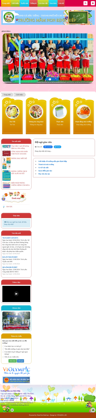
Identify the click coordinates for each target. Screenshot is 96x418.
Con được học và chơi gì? (11, 346)
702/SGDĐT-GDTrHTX (10, 238)
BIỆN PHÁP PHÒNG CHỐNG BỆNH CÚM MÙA (20, 184)
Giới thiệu (15, 3)
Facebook (48, 147)
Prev (5, 321)
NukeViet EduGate (43, 415)
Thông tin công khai (36, 122)
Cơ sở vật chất (43, 167)
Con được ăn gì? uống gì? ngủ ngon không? (15, 353)
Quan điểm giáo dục (45, 171)
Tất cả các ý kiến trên (10, 357)
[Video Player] (16, 294)
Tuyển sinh (24, 3)
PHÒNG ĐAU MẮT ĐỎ (19, 158)
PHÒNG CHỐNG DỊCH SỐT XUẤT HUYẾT (19, 172)
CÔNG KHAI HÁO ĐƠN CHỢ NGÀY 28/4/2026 (19, 153)
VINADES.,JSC (62, 415)
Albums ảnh (16, 308)
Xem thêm (53, 3)
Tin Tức (12, 122)
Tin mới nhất (16, 141)
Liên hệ (61, 3)
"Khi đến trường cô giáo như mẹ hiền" (16, 349)
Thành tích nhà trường (46, 164)
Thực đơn (59, 122)
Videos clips (16, 282)
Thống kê (33, 3)
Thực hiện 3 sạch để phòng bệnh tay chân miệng (20, 147)
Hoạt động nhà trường (83, 122)
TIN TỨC (9, 207)
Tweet (57, 147)
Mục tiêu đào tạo (44, 174)
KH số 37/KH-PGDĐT (10, 257)
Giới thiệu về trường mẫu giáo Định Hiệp (52, 161)
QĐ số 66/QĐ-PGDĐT (9, 267)
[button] (16, 293)
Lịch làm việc (43, 3)
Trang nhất (6, 3)
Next (27, 321)
